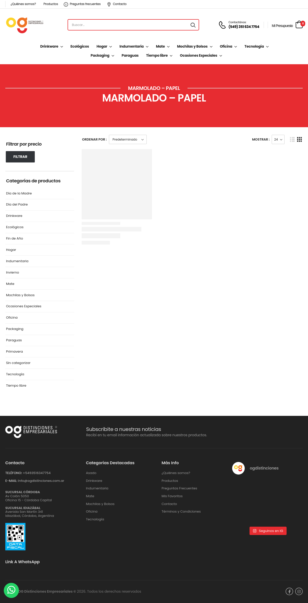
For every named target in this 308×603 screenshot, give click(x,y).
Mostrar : (261, 139)
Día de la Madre (19, 193)
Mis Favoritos (172, 496)
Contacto (117, 4)
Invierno (12, 273)
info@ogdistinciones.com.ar (41, 480)
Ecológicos (80, 46)
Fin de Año (14, 239)
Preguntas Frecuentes (179, 488)
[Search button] (193, 25)
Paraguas (130, 55)
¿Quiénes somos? (23, 4)
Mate (160, 46)
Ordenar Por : (94, 139)
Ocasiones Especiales (198, 55)
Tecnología (254, 46)
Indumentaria (131, 46)
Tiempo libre (157, 55)
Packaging (100, 55)
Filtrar (20, 156)
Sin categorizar (18, 363)
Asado (91, 473)
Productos (50, 4)
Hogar (102, 46)
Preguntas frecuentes (82, 4)
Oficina (226, 46)
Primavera (14, 352)
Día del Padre (17, 205)
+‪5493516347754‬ (37, 473)
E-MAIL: (11, 480)
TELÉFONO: (13, 473)
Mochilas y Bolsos (192, 46)
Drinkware (49, 46)
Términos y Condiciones (181, 512)
